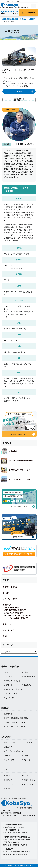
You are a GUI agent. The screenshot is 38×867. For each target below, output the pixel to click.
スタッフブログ (8, 630)
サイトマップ (9, 698)
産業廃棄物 (13, 451)
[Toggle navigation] (33, 6)
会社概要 (25, 672)
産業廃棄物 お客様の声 (12, 607)
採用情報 (32, 19)
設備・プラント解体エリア (14, 751)
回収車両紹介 (27, 685)
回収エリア (8, 747)
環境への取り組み (28, 676)
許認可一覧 (8, 685)
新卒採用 (25, 755)
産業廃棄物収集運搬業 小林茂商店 (14, 19)
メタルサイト (9, 676)
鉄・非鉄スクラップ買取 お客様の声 (17, 615)
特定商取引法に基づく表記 (14, 689)
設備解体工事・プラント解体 (19, 470)
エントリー (19, 91)
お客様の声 (7, 605)
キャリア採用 (9, 760)
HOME (6, 672)
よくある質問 (27, 742)
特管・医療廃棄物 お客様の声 (15, 610)
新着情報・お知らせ (10, 587)
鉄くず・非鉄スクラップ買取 (19, 479)
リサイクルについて (10, 599)
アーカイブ (8, 645)
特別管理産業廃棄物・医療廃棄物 (21, 461)
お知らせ (6, 636)
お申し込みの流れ (10, 742)
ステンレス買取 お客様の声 (18, 618)
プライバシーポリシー (12, 694)
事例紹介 (6, 593)
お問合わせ (26, 760)
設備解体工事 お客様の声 (13, 613)
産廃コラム (7, 624)
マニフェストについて (12, 681)
